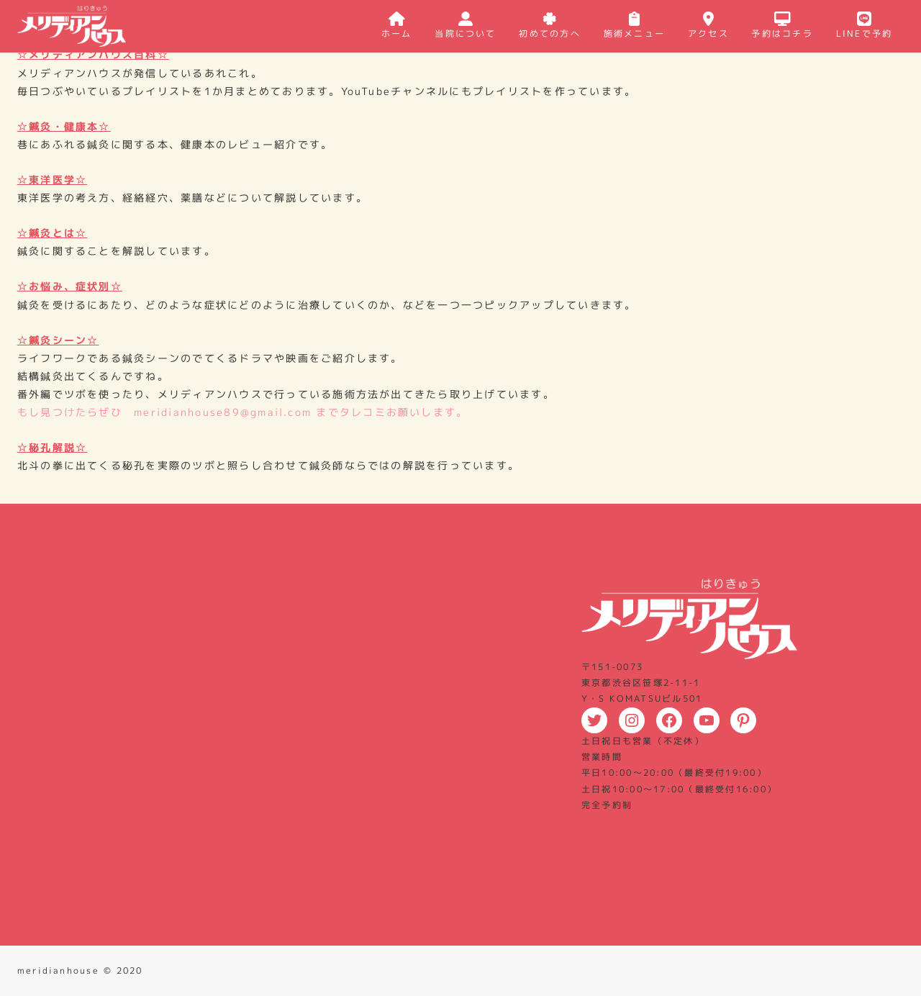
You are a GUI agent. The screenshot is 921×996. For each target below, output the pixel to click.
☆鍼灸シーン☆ (58, 340)
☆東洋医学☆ (52, 179)
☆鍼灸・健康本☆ (64, 126)
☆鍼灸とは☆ (52, 233)
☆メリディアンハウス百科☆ (93, 54)
